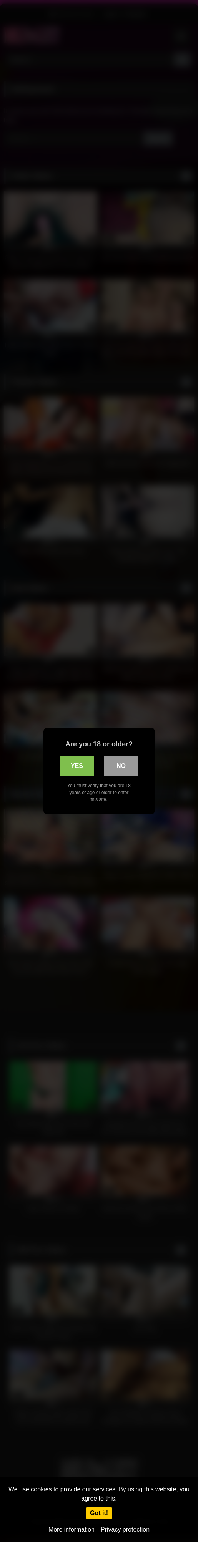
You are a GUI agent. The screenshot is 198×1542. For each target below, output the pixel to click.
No (121, 766)
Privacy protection (125, 1529)
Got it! (99, 1513)
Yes (77, 766)
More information (71, 1529)
